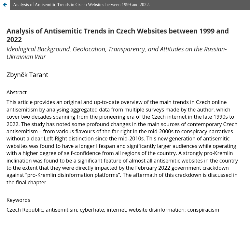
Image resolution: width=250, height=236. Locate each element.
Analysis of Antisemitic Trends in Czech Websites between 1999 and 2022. (81, 4)
